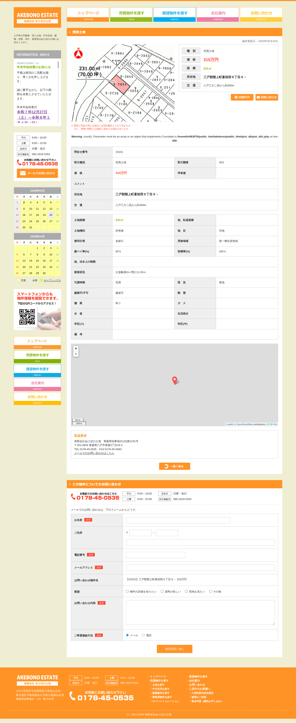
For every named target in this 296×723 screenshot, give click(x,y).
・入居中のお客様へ (198, 693)
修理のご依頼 (198, 701)
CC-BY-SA (271, 424)
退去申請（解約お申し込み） (207, 705)
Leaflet (229, 424)
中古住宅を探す (161, 693)
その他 (215, 591)
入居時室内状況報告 (202, 697)
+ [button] (76, 348)
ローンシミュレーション (165, 705)
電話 (146, 639)
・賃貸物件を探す (197, 680)
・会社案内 (193, 684)
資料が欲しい (171, 591)
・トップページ (156, 680)
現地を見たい (195, 591)
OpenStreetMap (245, 424)
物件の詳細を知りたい (141, 591)
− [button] (76, 354)
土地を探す (158, 689)
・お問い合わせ (195, 689)
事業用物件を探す (162, 701)
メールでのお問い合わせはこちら (94, 453)
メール (132, 639)
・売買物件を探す (158, 684)
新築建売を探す (161, 697)
